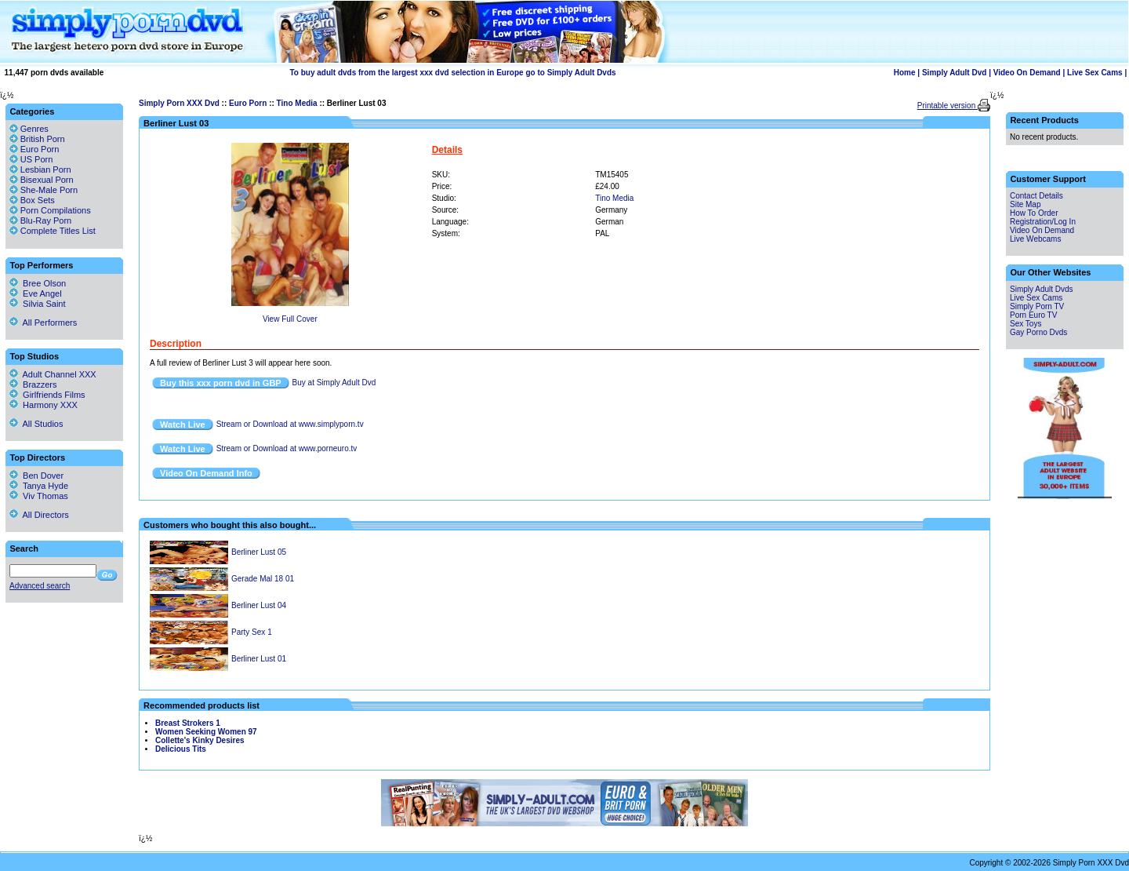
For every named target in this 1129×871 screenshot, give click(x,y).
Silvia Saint (37, 303)
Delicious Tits (180, 749)
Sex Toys (1025, 323)
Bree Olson (37, 283)
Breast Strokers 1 (187, 723)
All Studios (36, 423)
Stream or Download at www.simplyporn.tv (290, 424)
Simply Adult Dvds (1041, 289)
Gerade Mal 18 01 (262, 578)
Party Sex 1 (251, 632)
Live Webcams (1035, 239)
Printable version (947, 105)
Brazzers (33, 384)
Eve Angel (35, 293)
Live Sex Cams (1095, 72)
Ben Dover (36, 475)
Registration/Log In (1043, 221)
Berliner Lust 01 (258, 658)
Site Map (1025, 204)
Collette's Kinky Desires (200, 740)
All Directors (39, 514)
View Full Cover (290, 319)
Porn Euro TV (1033, 315)
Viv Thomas (38, 496)
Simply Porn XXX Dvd (179, 103)
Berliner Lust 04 (258, 605)
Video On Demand (1027, 72)
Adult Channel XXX (52, 374)
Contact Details (1036, 195)
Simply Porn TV (1037, 306)
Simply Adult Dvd (954, 72)
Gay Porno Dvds (1038, 332)
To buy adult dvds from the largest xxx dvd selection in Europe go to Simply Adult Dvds (452, 72)
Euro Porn (248, 103)
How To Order (1034, 213)
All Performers (43, 322)
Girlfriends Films (47, 394)
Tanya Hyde (38, 485)
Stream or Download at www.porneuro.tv (287, 448)
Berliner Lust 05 (258, 552)
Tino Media (297, 103)
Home (905, 72)
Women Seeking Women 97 (206, 731)
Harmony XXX (43, 405)
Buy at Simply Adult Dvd (334, 382)
